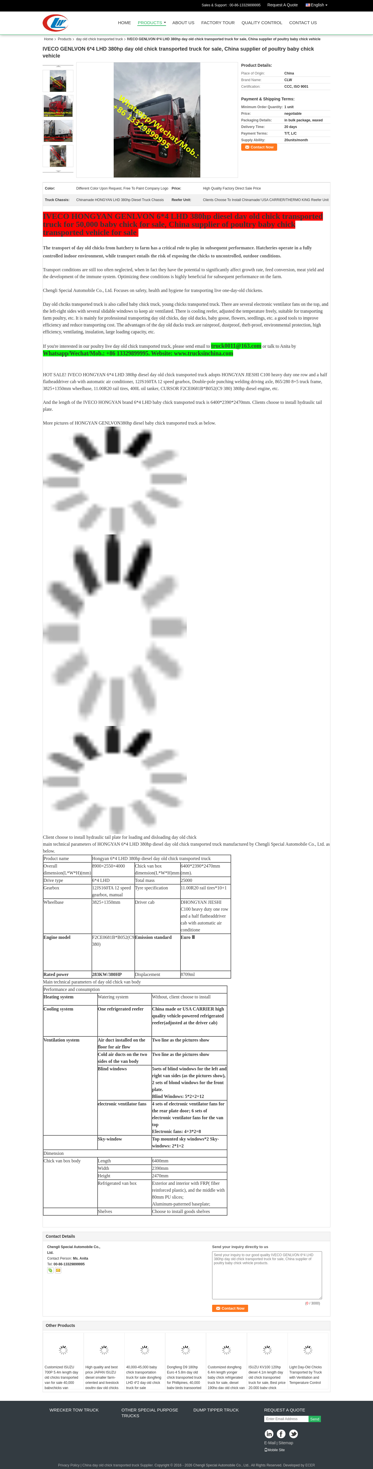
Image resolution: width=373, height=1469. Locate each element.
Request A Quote (282, 5)
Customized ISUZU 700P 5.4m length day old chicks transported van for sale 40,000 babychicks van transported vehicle (61, 1380)
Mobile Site (274, 1450)
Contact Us (303, 23)
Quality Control (262, 23)
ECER (310, 1465)
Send (314, 1419)
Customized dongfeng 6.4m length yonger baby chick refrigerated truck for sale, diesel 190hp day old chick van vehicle (226, 1380)
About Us (183, 23)
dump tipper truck (216, 1409)
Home (124, 23)
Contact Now (262, 147)
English (320, 4)
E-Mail (270, 1443)
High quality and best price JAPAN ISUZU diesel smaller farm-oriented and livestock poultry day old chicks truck (102, 1380)
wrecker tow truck (74, 1409)
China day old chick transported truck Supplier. (118, 1465)
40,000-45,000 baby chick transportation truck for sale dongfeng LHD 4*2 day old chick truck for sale (143, 1377)
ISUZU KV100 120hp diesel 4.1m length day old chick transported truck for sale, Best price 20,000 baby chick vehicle (267, 1380)
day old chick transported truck (99, 39)
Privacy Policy (69, 1465)
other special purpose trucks (149, 1412)
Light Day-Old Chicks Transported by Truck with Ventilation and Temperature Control (305, 1375)
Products (150, 23)
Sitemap (285, 1443)
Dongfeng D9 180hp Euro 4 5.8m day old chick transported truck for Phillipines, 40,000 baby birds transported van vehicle (184, 1380)
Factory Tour (218, 23)
